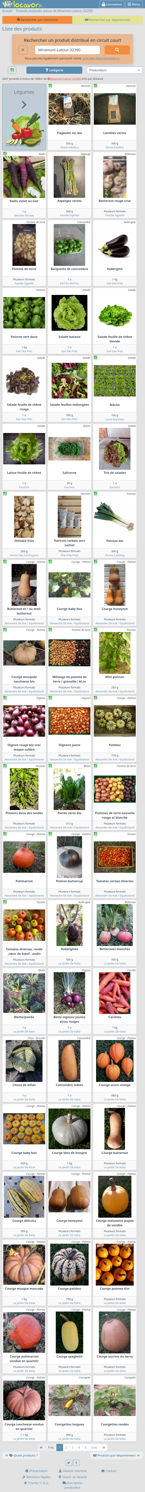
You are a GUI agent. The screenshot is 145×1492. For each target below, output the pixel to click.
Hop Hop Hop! (69, 555)
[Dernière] (103, 1447)
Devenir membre (72, 1471)
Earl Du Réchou (69, 283)
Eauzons (24, 487)
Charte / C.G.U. (36, 1483)
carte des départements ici (100, 58)
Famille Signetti (69, 215)
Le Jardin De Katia (69, 963)
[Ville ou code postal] (67, 49)
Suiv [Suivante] (94, 1447)
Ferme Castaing (115, 555)
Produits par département (116, 1455)
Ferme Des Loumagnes (24, 555)
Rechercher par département (107, 20)
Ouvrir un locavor (72, 1477)
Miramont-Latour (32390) (64, 79)
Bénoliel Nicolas (24, 215)
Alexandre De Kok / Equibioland (24, 623)
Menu (134, 4)
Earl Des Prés (115, 283)
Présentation (36, 1471)
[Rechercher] (117, 49)
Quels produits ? (21, 1455)
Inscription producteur (73, 1485)
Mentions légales (36, 1477)
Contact (108, 1471)
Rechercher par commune (37, 20)
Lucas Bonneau (114, 419)
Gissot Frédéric (69, 147)
